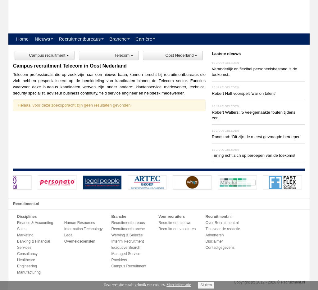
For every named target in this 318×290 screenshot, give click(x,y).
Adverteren (215, 235)
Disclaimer (214, 241)
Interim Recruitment (127, 241)
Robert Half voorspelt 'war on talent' (243, 93)
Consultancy (27, 254)
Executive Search (125, 247)
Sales (21, 229)
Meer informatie (178, 285)
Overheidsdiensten (79, 241)
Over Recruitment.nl (222, 223)
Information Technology (83, 229)
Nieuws (42, 39)
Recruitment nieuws (174, 223)
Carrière (143, 39)
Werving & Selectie (127, 235)
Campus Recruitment (128, 266)
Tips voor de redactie (223, 229)
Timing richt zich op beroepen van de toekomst (253, 155)
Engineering (27, 266)
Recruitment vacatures (177, 229)
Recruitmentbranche (128, 229)
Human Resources (79, 223)
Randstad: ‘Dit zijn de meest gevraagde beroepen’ (256, 136)
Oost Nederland (182, 55)
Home (22, 39)
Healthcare (26, 260)
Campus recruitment (49, 55)
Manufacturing (29, 272)
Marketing (25, 235)
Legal (68, 235)
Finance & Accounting (35, 223)
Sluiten (206, 285)
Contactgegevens (220, 247)
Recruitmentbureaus (80, 39)
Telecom (124, 55)
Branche (118, 39)
